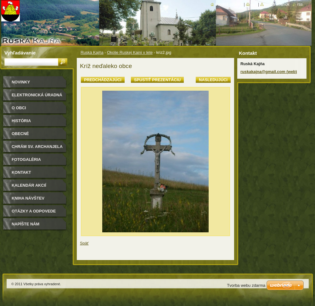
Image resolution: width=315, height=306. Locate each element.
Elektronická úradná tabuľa (37, 97)
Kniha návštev (28, 198)
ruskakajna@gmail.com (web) (268, 71)
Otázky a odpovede (34, 211)
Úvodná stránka (229, 4)
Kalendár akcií (29, 185)
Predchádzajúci (102, 79)
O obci (19, 107)
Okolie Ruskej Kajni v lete (130, 52)
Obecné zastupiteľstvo (30, 135)
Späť (84, 243)
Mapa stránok (277, 4)
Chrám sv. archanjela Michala (37, 148)
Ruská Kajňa (92, 52)
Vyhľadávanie (20, 52)
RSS (300, 4)
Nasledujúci (213, 79)
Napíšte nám (25, 224)
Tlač (254, 4)
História (21, 120)
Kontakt (21, 172)
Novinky (21, 82)
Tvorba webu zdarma (246, 285)
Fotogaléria (26, 159)
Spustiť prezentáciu (157, 79)
